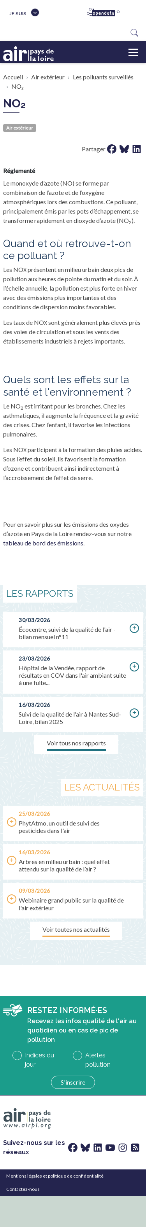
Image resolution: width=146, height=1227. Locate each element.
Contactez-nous (23, 1189)
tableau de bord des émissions (43, 543)
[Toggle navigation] (133, 52)
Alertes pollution (98, 1060)
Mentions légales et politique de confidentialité (55, 1176)
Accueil (13, 77)
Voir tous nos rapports (76, 743)
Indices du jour (39, 1060)
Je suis (17, 13)
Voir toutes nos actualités (76, 929)
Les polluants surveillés (103, 77)
